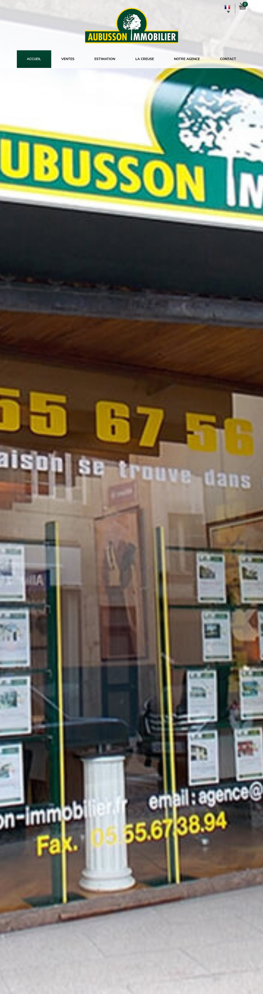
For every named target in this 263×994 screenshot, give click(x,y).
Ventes (67, 59)
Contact (228, 59)
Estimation (104, 59)
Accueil (34, 59)
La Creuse (144, 59)
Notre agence (187, 59)
